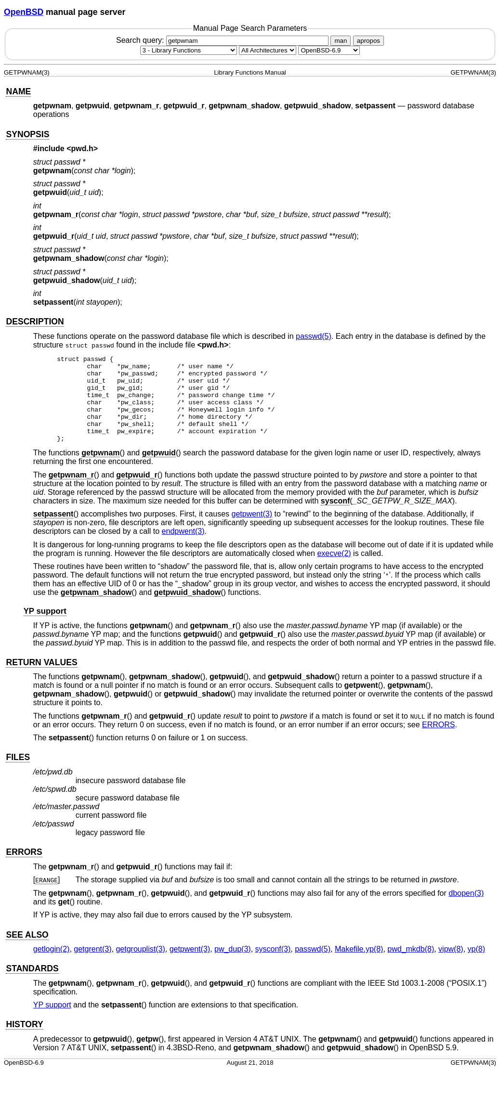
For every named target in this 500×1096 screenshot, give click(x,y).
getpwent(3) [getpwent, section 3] (252, 531)
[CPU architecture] (267, 50)
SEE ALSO (27, 952)
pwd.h (82, 148)
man (340, 40)
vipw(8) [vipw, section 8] (450, 966)
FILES (18, 774)
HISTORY (24, 1041)
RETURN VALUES (41, 679)
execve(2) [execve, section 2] (334, 571)
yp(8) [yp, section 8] (476, 966)
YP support (45, 628)
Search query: (223, 40)
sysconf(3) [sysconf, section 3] (273, 966)
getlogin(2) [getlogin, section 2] (51, 966)
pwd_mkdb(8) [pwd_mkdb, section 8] (410, 966)
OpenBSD (23, 12)
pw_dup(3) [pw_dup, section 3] (232, 966)
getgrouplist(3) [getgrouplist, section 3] (140, 966)
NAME (18, 91)
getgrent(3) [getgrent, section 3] (92, 966)
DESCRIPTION (35, 321)
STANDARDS (32, 986)
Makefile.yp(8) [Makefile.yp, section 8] (359, 966)
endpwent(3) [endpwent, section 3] (183, 548)
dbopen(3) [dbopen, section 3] (466, 910)
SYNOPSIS (27, 134)
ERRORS (438, 742)
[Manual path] (329, 50)
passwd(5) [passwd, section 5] (313, 336)
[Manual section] (188, 50)
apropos (368, 40)
